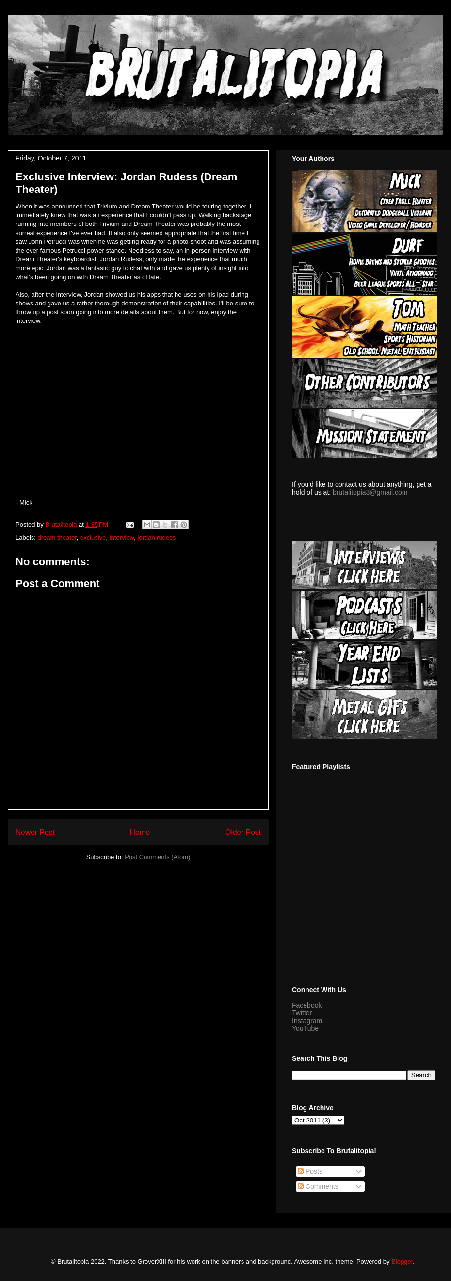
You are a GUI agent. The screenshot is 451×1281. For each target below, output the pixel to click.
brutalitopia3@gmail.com (370, 492)
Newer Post (35, 832)
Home (140, 832)
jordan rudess (157, 537)
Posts (310, 1171)
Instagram (307, 1021)
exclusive (93, 537)
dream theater (57, 537)
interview (122, 537)
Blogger (402, 1261)
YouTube (305, 1028)
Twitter (302, 1013)
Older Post (243, 832)
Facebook (307, 1005)
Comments (318, 1186)
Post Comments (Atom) (157, 857)
